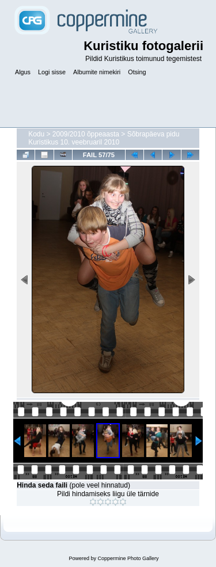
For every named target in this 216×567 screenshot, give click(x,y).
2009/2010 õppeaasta (85, 134)
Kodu (36, 134)
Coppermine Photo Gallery (127, 558)
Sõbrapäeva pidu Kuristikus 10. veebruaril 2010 (103, 138)
